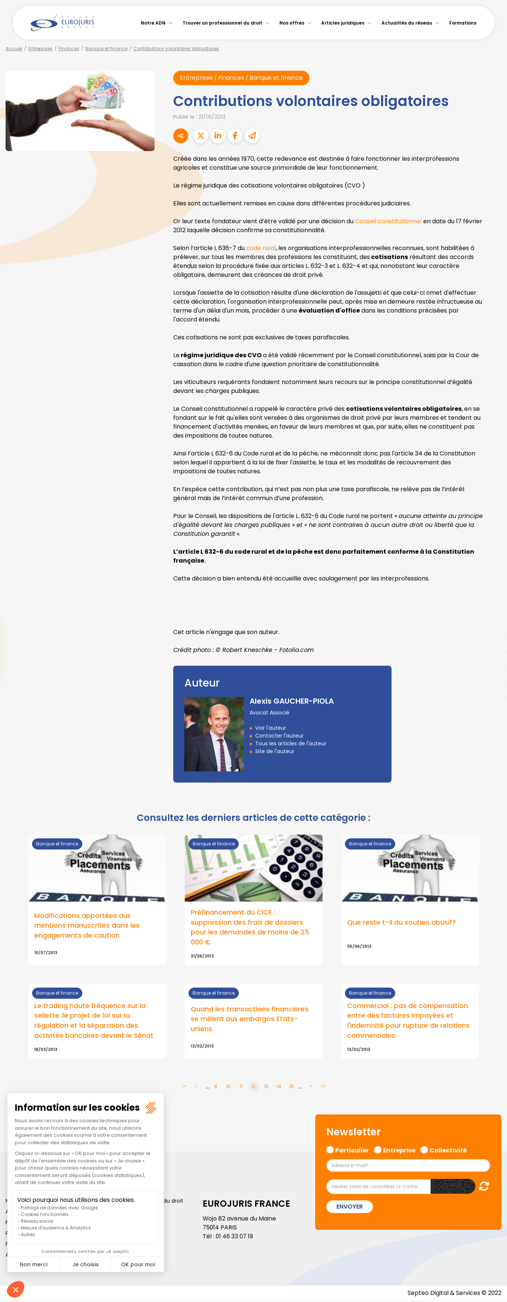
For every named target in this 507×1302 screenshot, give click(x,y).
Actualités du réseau (406, 23)
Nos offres (291, 23)
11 (241, 1088)
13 (266, 1088)
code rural (261, 248)
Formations (462, 23)
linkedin (492, 636)
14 (279, 1088)
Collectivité (448, 1151)
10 (228, 1088)
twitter (492, 621)
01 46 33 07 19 (235, 1238)
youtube (492, 651)
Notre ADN (153, 23)
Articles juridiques (342, 23)
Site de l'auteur (274, 751)
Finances (68, 48)
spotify (492, 681)
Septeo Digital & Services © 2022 (454, 1294)
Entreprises (40, 48)
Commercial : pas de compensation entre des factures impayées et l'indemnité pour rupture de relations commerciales (408, 1022)
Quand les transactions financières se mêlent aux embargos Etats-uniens (249, 1020)
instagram (492, 666)
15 (291, 1088)
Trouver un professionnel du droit (222, 23)
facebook (492, 606)
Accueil (14, 48)
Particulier (352, 1151)
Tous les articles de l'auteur (290, 743)
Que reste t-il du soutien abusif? (401, 922)
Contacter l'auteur (279, 735)
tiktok (492, 696)
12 (253, 1088)
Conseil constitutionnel (388, 221)
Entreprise (399, 1151)
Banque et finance (106, 48)
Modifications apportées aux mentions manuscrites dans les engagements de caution (87, 926)
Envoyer (349, 1208)
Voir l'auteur (270, 728)
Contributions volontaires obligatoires (176, 48)
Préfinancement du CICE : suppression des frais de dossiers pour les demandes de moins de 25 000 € (250, 927)
